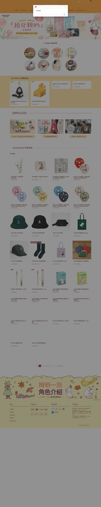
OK (64, 14)
